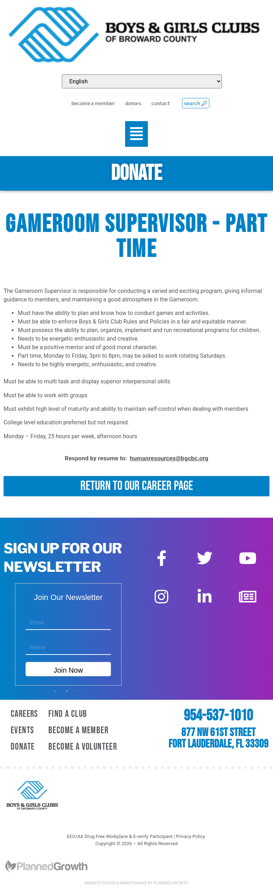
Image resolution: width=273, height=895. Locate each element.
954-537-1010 (218, 716)
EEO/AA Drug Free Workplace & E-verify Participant (119, 836)
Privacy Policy (190, 836)
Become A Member (78, 730)
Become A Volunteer (82, 746)
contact (159, 103)
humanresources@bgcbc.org (169, 458)
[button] (137, 134)
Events (22, 730)
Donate (22, 746)
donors (131, 103)
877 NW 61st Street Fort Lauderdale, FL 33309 (218, 738)
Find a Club (67, 714)
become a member (90, 103)
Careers (24, 714)
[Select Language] (142, 81)
